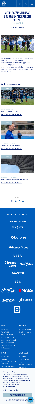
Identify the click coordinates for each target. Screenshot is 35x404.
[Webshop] (26, 3)
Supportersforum (8, 345)
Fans (3, 325)
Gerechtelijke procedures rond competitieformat (15, 179)
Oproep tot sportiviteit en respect (10, 111)
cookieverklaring (9, 386)
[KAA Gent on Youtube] (23, 214)
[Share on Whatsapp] (23, 200)
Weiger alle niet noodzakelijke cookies (17, 400)
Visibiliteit (4, 359)
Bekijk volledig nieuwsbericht (11, 114)
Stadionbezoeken (25, 332)
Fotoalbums (5, 348)
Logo (21, 362)
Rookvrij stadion (25, 329)
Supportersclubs (7, 343)
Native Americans (25, 364)
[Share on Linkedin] (15, 200)
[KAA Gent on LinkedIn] (16, 214)
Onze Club (23, 352)
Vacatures (22, 367)
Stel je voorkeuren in (10, 390)
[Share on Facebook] (19, 200)
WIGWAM (5, 332)
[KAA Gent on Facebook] (27, 214)
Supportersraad (7, 335)
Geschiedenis (24, 359)
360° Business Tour (8, 366)
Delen (17, 198)
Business (5, 352)
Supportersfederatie (9, 340)
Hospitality (5, 356)
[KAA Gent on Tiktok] (12, 214)
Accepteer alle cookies (17, 395)
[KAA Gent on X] (19, 214)
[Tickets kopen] (19, 3)
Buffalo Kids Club (7, 337)
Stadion (22, 325)
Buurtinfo (22, 335)
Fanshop (4, 329)
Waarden (22, 356)
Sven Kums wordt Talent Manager (10, 145)
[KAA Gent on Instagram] (8, 214)
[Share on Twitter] (12, 200)
